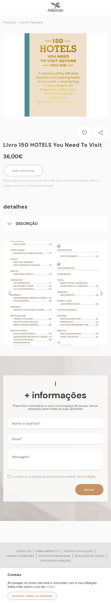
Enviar (89, 490)
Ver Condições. (86, 476)
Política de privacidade (54, 556)
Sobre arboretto (47, 551)
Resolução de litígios (90, 556)
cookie (50, 587)
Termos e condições (20, 556)
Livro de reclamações (55, 560)
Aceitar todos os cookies (32, 596)
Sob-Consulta (23, 171)
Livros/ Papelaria (31, 22)
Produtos (9, 22)
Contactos (23, 551)
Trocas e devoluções (78, 551)
